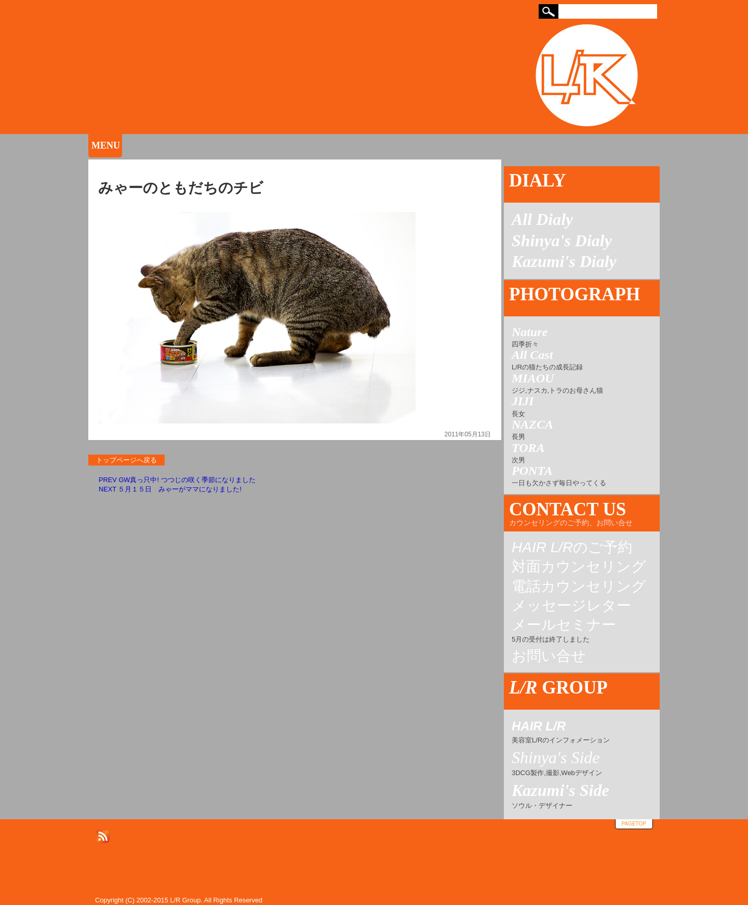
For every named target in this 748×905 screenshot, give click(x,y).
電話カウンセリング (579, 586)
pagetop (634, 824)
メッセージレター (571, 605)
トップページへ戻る (126, 460)
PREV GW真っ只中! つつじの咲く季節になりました (177, 480)
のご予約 (572, 547)
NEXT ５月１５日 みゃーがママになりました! (170, 489)
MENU (105, 145)
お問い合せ (549, 656)
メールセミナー (564, 631)
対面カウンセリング (579, 567)
